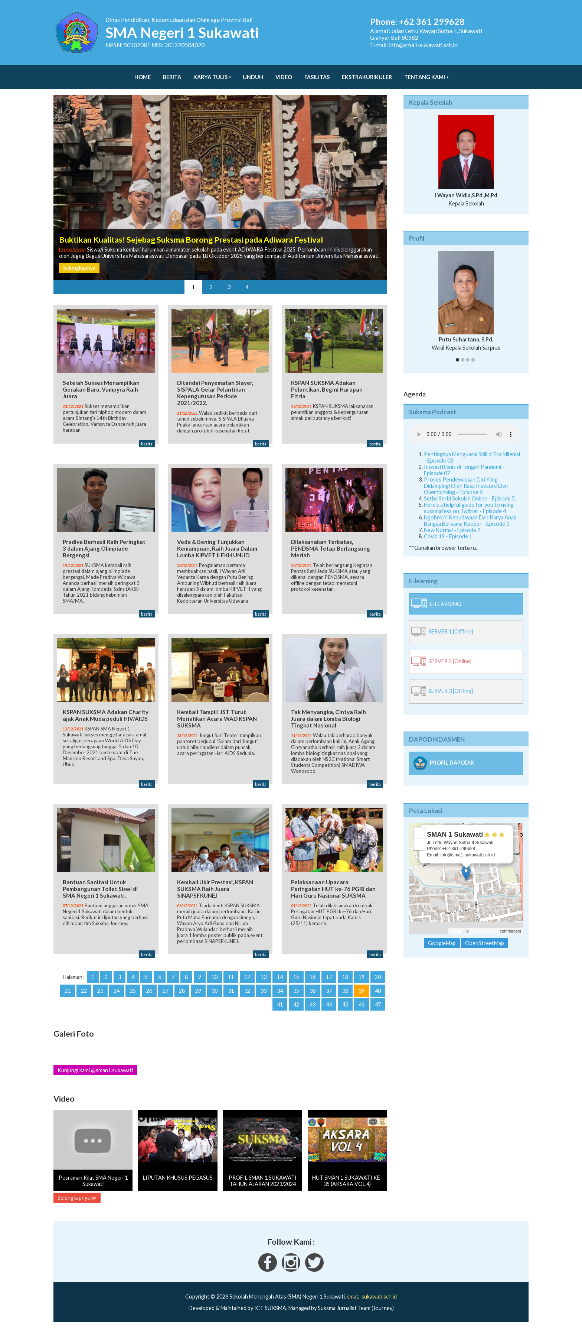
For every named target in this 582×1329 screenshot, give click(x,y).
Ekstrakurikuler (367, 73)
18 (345, 978)
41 (280, 1005)
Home (142, 73)
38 (345, 992)
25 (133, 992)
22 (84, 992)
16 (312, 978)
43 (312, 1005)
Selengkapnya (79, 260)
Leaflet (456, 923)
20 (378, 978)
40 (378, 992)
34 (280, 992)
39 (361, 992)
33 (264, 992)
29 (198, 992)
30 (215, 992)
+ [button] (419, 825)
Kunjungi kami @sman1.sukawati (95, 1071)
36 (312, 992)
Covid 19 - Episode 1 (448, 529)
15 (296, 978)
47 (378, 1005)
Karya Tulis (210, 73)
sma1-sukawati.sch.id (372, 1297)
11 (231, 978)
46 (361, 1005)
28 (182, 992)
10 (215, 978)
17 (329, 978)
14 (280, 978)
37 (329, 992)
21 (68, 992)
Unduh (253, 73)
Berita (172, 73)
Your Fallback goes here (464, 427)
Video (283, 73)
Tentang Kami (424, 73)
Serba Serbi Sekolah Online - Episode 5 (469, 491)
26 (149, 992)
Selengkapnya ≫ (77, 1199)
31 (231, 992)
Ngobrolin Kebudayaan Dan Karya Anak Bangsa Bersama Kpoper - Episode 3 (470, 513)
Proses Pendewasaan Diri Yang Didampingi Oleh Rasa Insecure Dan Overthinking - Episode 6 (466, 478)
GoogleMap (442, 936)
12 (247, 978)
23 (100, 992)
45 (345, 1005)
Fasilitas (317, 73)
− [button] (419, 837)
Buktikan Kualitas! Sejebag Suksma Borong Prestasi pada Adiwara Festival (191, 232)
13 (264, 978)
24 (117, 992)
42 (296, 1005)
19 (361, 978)
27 (166, 992)
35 (296, 992)
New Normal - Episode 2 (452, 522)
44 (329, 1005)
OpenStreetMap (484, 923)
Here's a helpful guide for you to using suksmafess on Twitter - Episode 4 (469, 500)
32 (247, 992)
